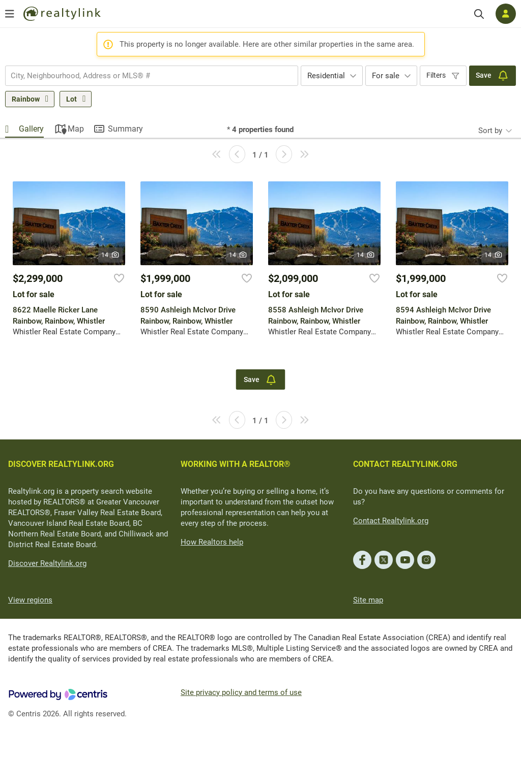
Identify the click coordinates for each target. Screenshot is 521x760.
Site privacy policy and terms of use (241, 692)
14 (110, 255)
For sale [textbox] (385, 75)
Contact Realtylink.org (390, 520)
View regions (30, 600)
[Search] (479, 14)
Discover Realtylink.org (47, 563)
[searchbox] (145, 75)
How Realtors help (212, 542)
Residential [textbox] (326, 75)
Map (76, 129)
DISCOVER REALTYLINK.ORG (61, 464)
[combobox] (151, 76)
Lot (71, 99)
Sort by (490, 130)
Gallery (31, 129)
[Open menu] (9, 14)
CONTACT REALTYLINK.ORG (405, 464)
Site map (368, 600)
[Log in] (506, 14)
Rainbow (26, 99)
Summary (125, 129)
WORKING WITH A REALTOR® (236, 464)
